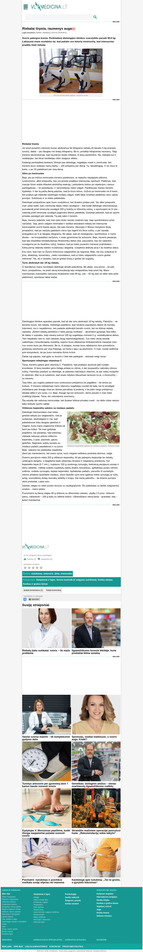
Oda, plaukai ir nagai (9, 919)
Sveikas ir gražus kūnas (35, 584)
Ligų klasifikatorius (36, 946)
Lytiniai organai (7, 917)
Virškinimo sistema (9, 902)
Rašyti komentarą (53, 590)
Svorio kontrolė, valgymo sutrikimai (46, 912)
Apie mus (18, 946)
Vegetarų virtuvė (104, 906)
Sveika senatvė (72, 904)
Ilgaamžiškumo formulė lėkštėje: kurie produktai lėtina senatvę (94, 651)
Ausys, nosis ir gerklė (10, 929)
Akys (4, 927)
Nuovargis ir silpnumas (42, 920)
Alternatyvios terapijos (107, 897)
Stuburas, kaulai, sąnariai (11, 912)
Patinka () (31, 559)
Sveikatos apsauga (75, 940)
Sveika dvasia (103, 913)
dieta (56, 573)
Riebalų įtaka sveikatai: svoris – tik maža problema (46, 651)
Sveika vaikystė (72, 897)
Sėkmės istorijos (104, 916)
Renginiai (7, 940)
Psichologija (70, 894)
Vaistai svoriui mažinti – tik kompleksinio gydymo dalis (46, 738)
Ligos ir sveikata (11, 890)
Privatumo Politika (72, 946)
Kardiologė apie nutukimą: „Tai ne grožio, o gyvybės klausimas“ (96, 881)
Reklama (116, 22)
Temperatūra (38, 905)
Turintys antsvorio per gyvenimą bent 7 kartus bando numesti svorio (45, 785)
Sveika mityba (105, 580)
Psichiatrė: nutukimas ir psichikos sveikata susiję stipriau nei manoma (43, 881)
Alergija (36, 897)
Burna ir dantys (7, 931)
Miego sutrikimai (39, 917)
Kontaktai (54, 946)
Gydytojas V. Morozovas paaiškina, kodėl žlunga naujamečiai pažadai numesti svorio (46, 833)
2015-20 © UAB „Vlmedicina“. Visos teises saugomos (56, 951)
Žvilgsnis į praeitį (73, 900)
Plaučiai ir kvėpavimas (10, 899)
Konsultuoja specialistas (48, 940)
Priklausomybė (39, 915)
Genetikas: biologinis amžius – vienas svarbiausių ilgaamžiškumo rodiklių (94, 785)
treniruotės (66, 573)
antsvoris (48, 573)
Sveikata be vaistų (107, 890)
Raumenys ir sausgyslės (11, 914)
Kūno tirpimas (39, 907)
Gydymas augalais (105, 894)
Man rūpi (6, 894)
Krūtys (4, 924)
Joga (99, 909)
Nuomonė (102, 940)
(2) (73, 28)
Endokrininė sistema (9, 904)
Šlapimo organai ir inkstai (11, 909)
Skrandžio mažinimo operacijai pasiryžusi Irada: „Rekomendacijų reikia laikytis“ (96, 832)
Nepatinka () (46, 559)
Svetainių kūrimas (99, 951)
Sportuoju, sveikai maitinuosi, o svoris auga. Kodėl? (94, 738)
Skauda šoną (38, 910)
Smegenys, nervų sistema (11, 907)
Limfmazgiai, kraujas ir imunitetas (14, 922)
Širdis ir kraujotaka (9, 897)
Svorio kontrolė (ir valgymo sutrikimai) (76, 580)
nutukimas (36, 573)
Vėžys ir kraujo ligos (41, 900)
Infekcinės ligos (39, 922)
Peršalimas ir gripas (41, 902)
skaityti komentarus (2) (33, 590)
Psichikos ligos (7, 934)
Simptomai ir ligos (45, 580)
